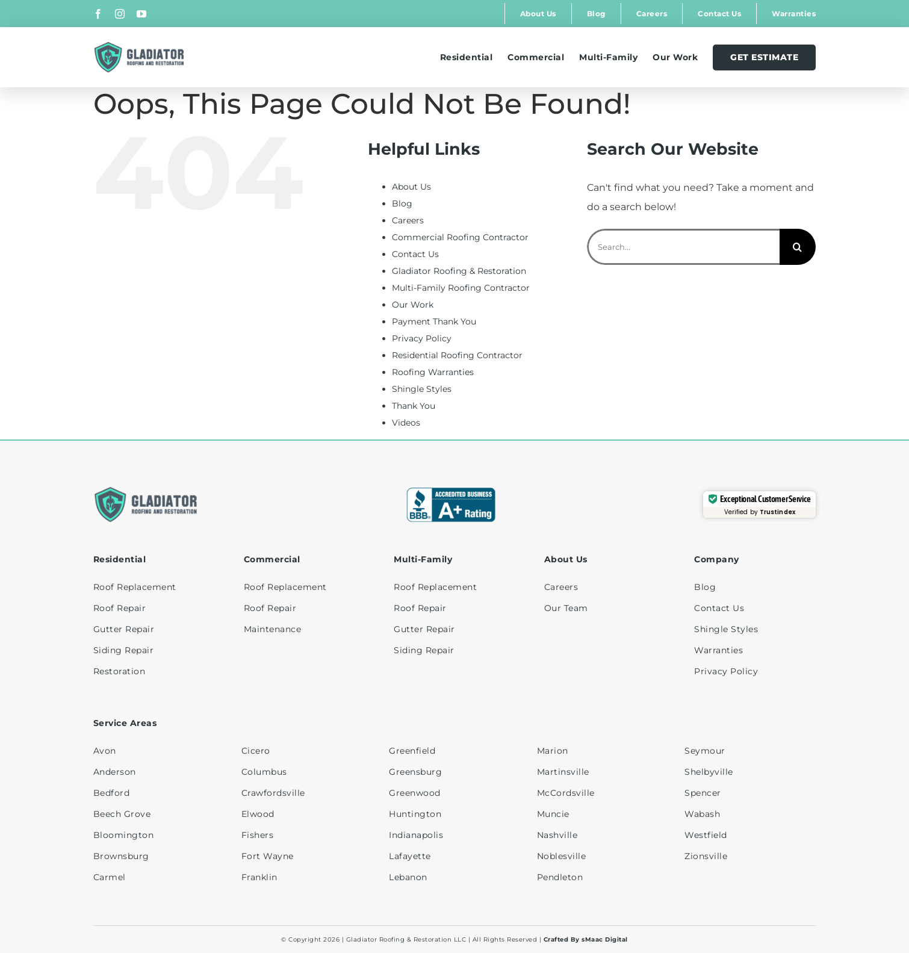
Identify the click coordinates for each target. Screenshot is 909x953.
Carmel (109, 877)
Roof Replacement (134, 587)
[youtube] (141, 14)
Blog (402, 203)
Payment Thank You (434, 321)
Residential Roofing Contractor (457, 355)
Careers (408, 220)
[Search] (798, 247)
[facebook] (98, 14)
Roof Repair (119, 608)
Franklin (259, 877)
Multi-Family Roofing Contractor (461, 287)
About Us (411, 186)
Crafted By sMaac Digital (586, 939)
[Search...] (683, 247)
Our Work (412, 304)
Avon (104, 750)
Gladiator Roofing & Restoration (459, 270)
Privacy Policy (421, 338)
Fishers (257, 835)
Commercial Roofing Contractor (460, 237)
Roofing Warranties (433, 372)
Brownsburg (121, 856)
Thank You (413, 405)
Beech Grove (122, 814)
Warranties (718, 650)
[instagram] (120, 14)
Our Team (566, 608)
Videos (406, 422)
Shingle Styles (421, 388)
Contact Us (415, 254)
